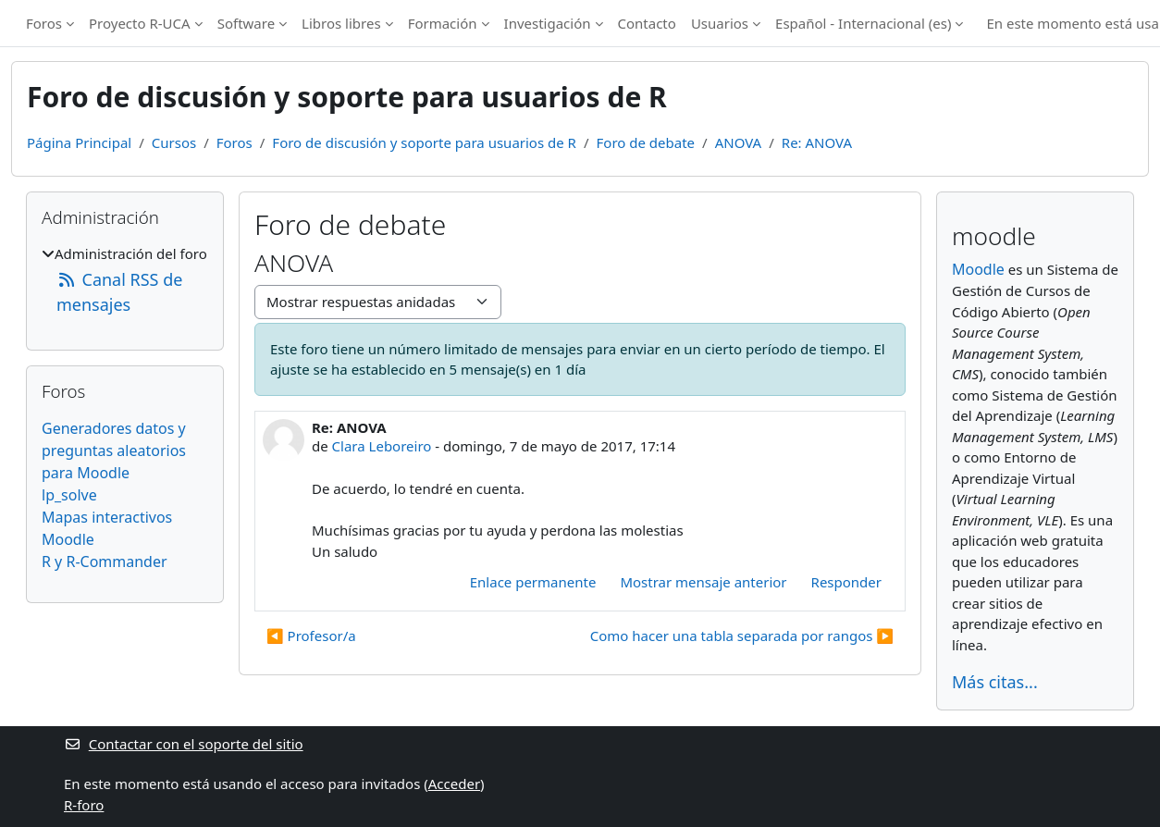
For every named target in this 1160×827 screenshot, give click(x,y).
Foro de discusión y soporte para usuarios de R (424, 142)
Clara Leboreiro (382, 446)
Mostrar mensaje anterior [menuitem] (703, 582)
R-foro (84, 805)
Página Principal (79, 142)
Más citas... (995, 682)
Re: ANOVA (817, 142)
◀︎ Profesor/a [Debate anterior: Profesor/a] (311, 635)
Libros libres (341, 23)
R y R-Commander (104, 561)
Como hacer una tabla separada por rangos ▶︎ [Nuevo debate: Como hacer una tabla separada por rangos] (742, 635)
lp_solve (69, 495)
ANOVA (738, 142)
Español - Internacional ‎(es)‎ (863, 23)
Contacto (647, 23)
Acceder (454, 783)
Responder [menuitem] (846, 582)
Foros (44, 23)
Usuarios (719, 23)
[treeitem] (125, 280)
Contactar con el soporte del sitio (183, 743)
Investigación (547, 23)
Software (246, 23)
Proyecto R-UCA (140, 23)
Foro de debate (646, 142)
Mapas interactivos (107, 517)
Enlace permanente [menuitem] (533, 582)
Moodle (68, 539)
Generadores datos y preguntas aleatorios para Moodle (114, 450)
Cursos (174, 142)
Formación (442, 23)
